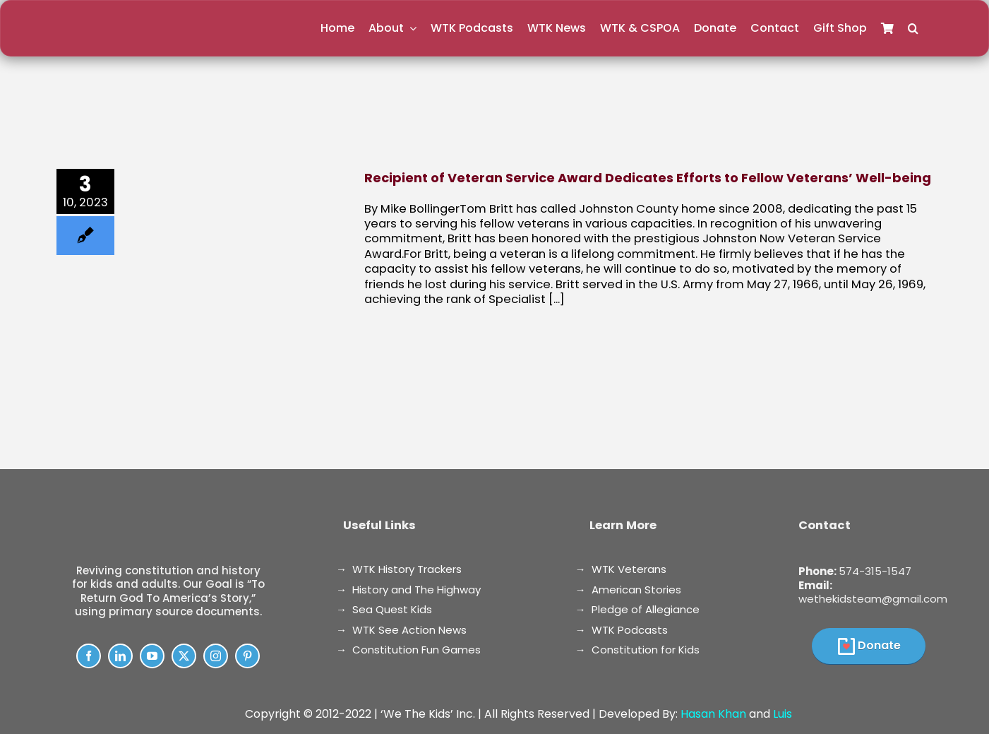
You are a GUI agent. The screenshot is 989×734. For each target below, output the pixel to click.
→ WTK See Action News (401, 629)
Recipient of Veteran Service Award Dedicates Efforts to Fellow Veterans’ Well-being (647, 178)
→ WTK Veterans (620, 569)
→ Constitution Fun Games (408, 649)
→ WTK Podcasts (621, 629)
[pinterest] (247, 656)
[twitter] (184, 656)
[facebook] (88, 656)
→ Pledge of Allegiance (637, 609)
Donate (879, 645)
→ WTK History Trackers (399, 569)
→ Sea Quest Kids (384, 609)
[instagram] (215, 656)
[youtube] (152, 656)
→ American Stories (628, 589)
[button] (913, 28)
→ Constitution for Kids (637, 649)
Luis (782, 714)
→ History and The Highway (408, 589)
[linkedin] (120, 656)
